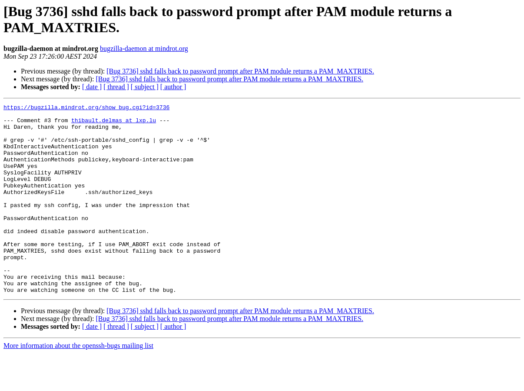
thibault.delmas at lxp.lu (113, 124)
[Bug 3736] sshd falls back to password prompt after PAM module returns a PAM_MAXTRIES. (240, 71)
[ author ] (173, 86)
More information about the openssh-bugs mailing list (78, 383)
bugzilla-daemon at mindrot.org (144, 48)
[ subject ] (145, 86)
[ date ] (92, 86)
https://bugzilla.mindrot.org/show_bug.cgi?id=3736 (86, 108)
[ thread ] (116, 86)
